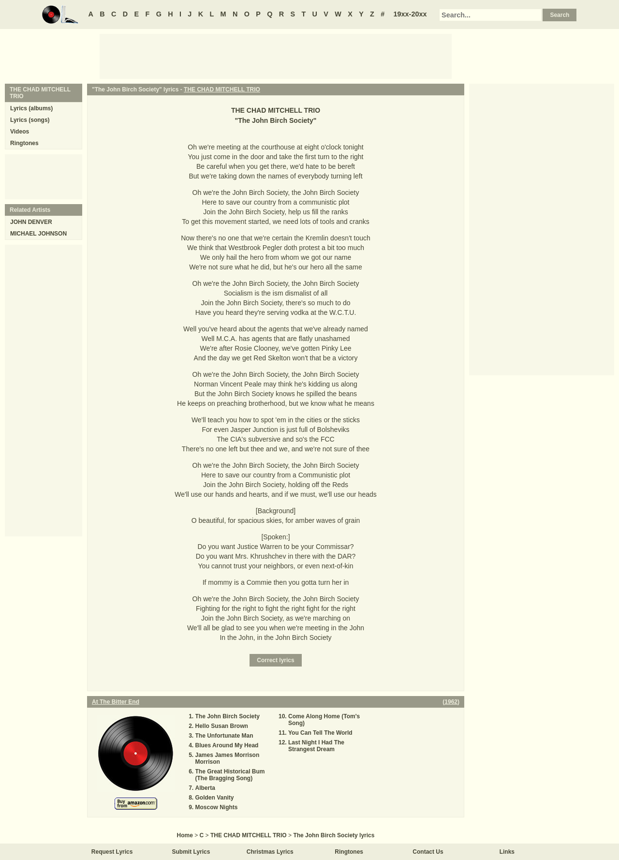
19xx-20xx (410, 14)
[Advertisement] (276, 55)
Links (507, 851)
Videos (19, 131)
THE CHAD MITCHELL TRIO (222, 89)
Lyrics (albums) (31, 108)
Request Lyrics (112, 851)
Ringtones (24, 143)
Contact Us (428, 851)
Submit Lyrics (191, 851)
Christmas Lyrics (270, 851)
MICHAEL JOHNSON (38, 233)
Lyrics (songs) (30, 120)
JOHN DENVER (31, 222)
